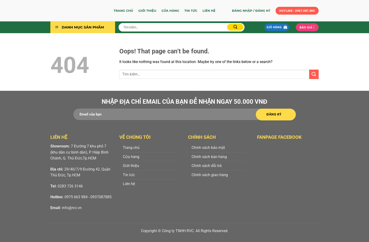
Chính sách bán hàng (209, 157)
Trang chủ (123, 10)
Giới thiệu (147, 10)
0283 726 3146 (70, 186)
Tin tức (190, 10)
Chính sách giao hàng (210, 175)
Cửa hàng (170, 10)
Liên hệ (209, 10)
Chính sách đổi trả (207, 165)
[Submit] (235, 27)
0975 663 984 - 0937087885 (88, 197)
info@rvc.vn (72, 208)
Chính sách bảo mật (208, 147)
